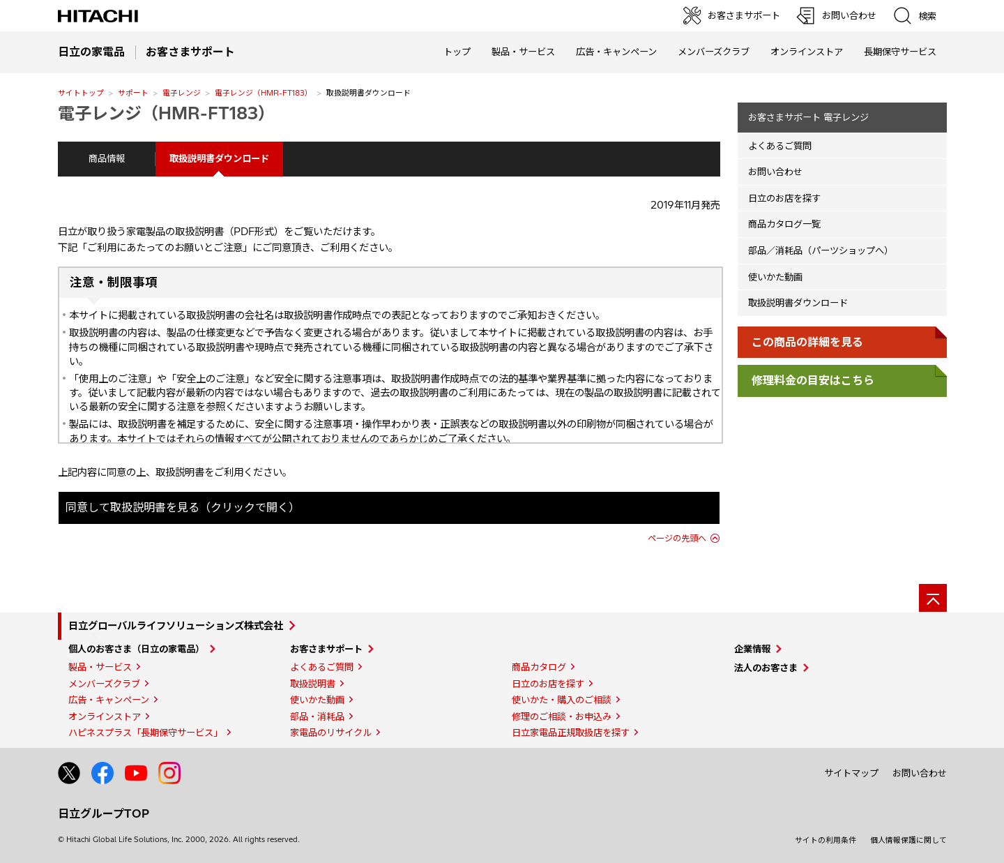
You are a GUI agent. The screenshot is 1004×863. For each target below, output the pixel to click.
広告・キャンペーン (108, 699)
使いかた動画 (775, 277)
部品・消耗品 (317, 716)
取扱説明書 (312, 683)
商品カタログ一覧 (784, 224)
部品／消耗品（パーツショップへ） (820, 250)
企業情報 (752, 648)
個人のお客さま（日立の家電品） (136, 648)
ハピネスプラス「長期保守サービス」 (145, 732)
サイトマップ (851, 773)
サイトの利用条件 (825, 840)
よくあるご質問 (780, 145)
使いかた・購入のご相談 (561, 699)
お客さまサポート (326, 648)
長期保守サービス (900, 51)
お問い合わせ (775, 171)
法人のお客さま (766, 667)
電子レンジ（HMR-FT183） (263, 93)
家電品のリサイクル (331, 732)
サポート (133, 93)
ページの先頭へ (677, 538)
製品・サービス (100, 667)
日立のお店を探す (784, 198)
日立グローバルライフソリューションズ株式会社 (175, 626)
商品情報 (107, 158)
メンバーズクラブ (714, 51)
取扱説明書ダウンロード (798, 302)
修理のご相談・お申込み (561, 716)
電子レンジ (181, 93)
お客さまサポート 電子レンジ (808, 117)
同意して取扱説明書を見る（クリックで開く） (183, 507)
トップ (457, 51)
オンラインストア (806, 51)
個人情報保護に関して (908, 840)
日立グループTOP (103, 813)
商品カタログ (539, 667)
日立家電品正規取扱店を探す (571, 732)
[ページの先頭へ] (933, 598)
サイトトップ (81, 93)
